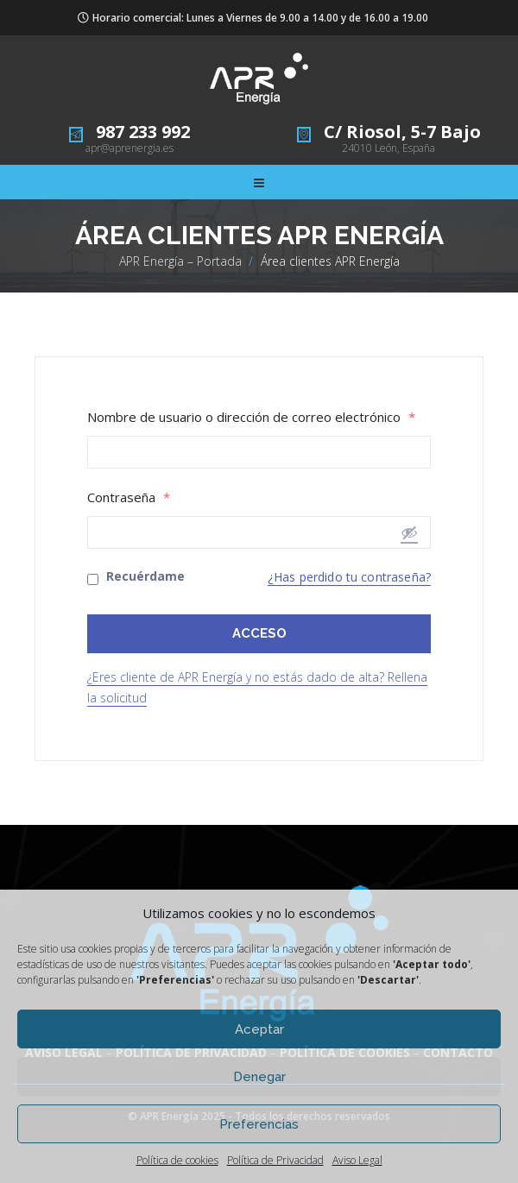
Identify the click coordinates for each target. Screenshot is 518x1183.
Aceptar (259, 1029)
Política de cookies (177, 1160)
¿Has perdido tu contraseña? (349, 577)
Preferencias (259, 1124)
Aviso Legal (357, 1160)
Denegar (259, 1077)
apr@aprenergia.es (129, 148)
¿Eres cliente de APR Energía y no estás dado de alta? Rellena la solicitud (257, 687)
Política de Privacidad (275, 1160)
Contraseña (128, 497)
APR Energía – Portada (180, 261)
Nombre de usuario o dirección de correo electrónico (251, 417)
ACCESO (259, 633)
